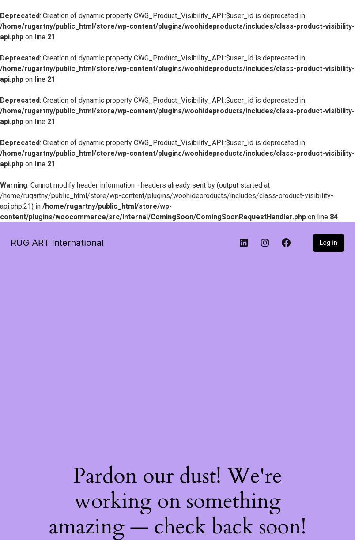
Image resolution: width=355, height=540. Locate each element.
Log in (329, 242)
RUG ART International (57, 242)
